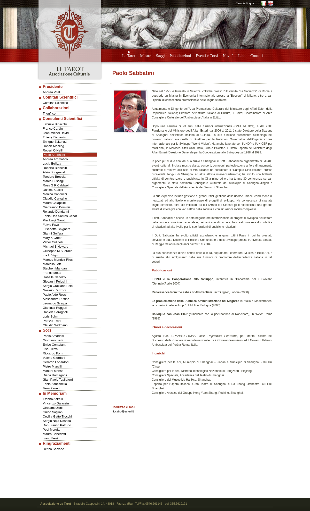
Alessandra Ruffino (56, 299)
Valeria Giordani (54, 358)
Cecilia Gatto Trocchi (57, 416)
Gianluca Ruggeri (55, 308)
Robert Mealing (53, 146)
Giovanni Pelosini (55, 281)
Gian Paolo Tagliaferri (58, 379)
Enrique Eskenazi (55, 141)
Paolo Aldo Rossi (55, 294)
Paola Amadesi (53, 336)
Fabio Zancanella (55, 384)
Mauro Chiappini (54, 203)
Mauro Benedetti (54, 434)
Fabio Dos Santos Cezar (60, 216)
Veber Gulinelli (53, 242)
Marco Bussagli (53, 181)
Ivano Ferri (50, 438)
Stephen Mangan (55, 268)
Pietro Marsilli (52, 366)
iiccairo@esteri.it (123, 411)
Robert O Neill (53, 150)
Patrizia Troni (52, 321)
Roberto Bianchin (55, 168)
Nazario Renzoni (54, 290)
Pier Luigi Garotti (54, 220)
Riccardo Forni (53, 353)
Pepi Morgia (51, 429)
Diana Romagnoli (55, 375)
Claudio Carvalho (55, 198)
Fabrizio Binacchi (55, 124)
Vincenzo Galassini (56, 403)
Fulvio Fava (51, 224)
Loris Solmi (50, 316)
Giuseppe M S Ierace (57, 251)
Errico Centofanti (54, 344)
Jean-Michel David (56, 133)
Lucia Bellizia (52, 163)
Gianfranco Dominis (56, 207)
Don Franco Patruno (57, 425)
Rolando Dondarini (56, 211)
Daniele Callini (53, 190)
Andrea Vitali (52, 92)
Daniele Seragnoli (55, 312)
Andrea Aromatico (55, 159)
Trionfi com (50, 113)
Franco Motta (52, 273)
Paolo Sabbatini (54, 155)
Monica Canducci (55, 194)
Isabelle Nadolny (54, 277)
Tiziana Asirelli (53, 399)
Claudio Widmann (55, 325)
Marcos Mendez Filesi (58, 259)
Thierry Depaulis (54, 137)
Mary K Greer (52, 238)
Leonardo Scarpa (55, 303)
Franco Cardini (53, 128)
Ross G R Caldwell (56, 185)
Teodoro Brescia (54, 176)
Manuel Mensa (53, 371)
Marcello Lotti (52, 264)
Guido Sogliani (53, 412)
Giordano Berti (53, 340)
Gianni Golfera (53, 233)
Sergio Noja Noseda (57, 421)
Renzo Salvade (53, 449)
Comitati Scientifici (56, 103)
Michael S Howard (56, 246)
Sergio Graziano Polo (58, 286)
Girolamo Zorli (53, 408)
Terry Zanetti (51, 388)
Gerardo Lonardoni (56, 362)
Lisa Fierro (50, 349)
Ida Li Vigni (50, 255)
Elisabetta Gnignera (56, 229)
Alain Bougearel (54, 172)
